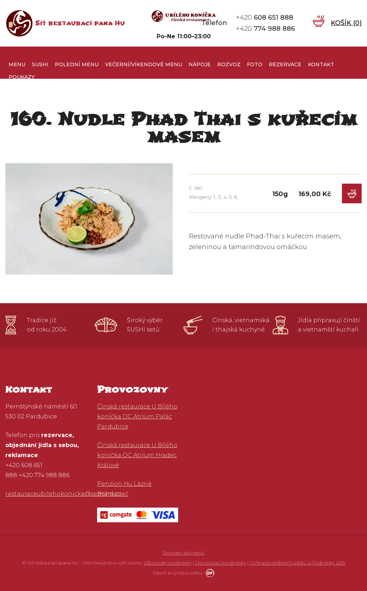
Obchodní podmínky (168, 563)
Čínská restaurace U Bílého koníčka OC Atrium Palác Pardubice (137, 416)
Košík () (346, 23)
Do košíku (352, 193)
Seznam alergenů (184, 553)
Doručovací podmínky (220, 563)
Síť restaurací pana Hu (80, 23)
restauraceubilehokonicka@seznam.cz (63, 493)
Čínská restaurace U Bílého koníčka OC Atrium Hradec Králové (137, 455)
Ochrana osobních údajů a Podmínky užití (297, 563)
